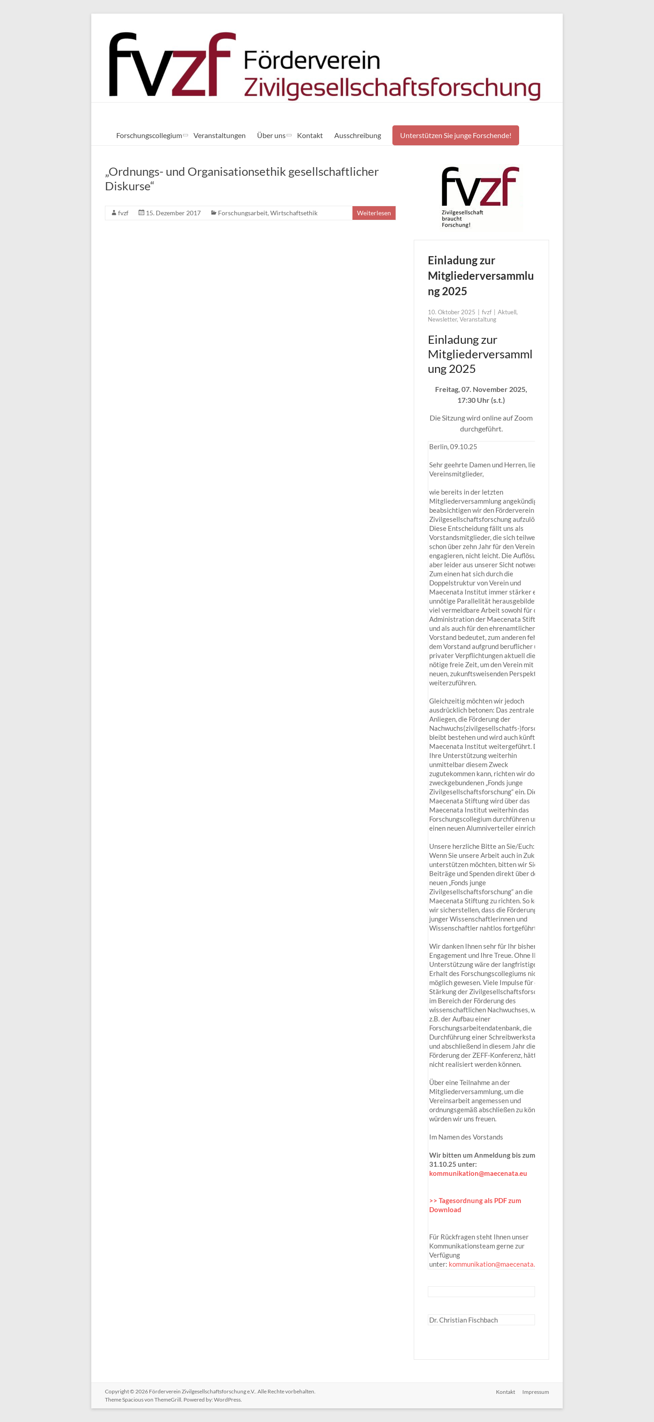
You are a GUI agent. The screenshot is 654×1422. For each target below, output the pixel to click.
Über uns (271, 135)
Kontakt (310, 135)
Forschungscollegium (149, 135)
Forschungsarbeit (243, 213)
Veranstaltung (478, 319)
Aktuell (507, 312)
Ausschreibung (357, 135)
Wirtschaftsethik (293, 213)
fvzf (123, 213)
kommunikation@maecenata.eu (478, 1173)
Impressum (535, 1391)
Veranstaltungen (219, 135)
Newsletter (442, 319)
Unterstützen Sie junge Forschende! (455, 135)
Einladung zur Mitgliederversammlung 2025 (481, 275)
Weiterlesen (374, 213)
